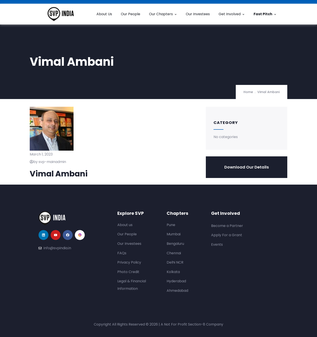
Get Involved (232, 14)
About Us (104, 14)
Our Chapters (163, 14)
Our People (130, 14)
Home (248, 92)
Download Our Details (246, 167)
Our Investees (198, 14)
